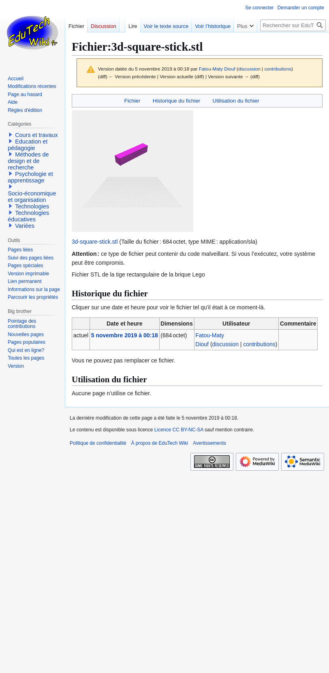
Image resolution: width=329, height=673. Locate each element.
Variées (24, 226)
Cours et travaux (36, 135)
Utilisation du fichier (236, 101)
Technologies (32, 206)
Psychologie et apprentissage (30, 177)
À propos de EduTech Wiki (159, 443)
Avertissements (209, 443)
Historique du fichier (177, 101)
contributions (277, 68)
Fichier (132, 101)
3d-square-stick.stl (95, 241)
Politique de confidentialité (98, 443)
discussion (249, 68)
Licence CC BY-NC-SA (178, 430)
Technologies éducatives (28, 216)
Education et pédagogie (27, 144)
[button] (10, 134)
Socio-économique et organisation (32, 196)
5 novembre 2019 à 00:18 (124, 335)
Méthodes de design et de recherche (28, 161)
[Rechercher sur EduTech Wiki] (293, 25)
